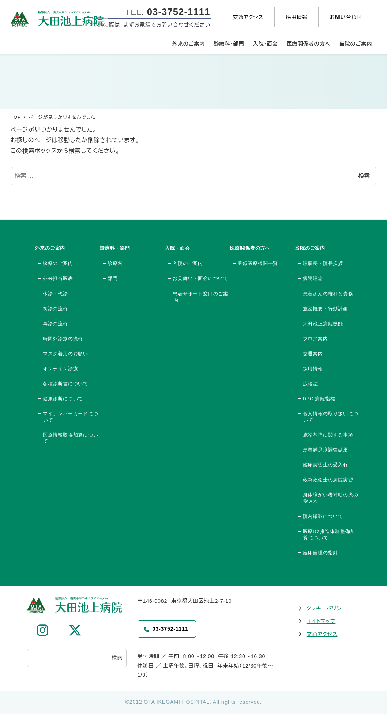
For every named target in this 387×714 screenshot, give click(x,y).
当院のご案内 (310, 248)
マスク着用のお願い (65, 353)
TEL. (167, 12)
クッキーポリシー (327, 608)
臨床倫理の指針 (320, 552)
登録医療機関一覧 (258, 263)
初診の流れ (55, 308)
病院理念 (313, 278)
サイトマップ (321, 621)
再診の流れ (55, 323)
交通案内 (313, 353)
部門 (113, 278)
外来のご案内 (50, 248)
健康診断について (63, 398)
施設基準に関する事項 (328, 435)
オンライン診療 (60, 368)
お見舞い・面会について (200, 278)
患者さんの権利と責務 (328, 293)
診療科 (115, 263)
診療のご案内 (58, 263)
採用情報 (313, 368)
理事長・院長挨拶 (323, 263)
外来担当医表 (58, 278)
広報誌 (310, 383)
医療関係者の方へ (250, 248)
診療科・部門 (115, 248)
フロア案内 (315, 338)
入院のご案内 (188, 263)
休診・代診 (55, 293)
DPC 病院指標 (319, 398)
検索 (364, 176)
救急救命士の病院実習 (328, 480)
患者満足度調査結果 (325, 450)
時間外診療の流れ (63, 338)
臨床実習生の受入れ (325, 465)
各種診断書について (65, 383)
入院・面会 (177, 248)
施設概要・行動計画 (325, 308)
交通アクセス (322, 634)
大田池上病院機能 (323, 323)
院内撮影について (323, 516)
